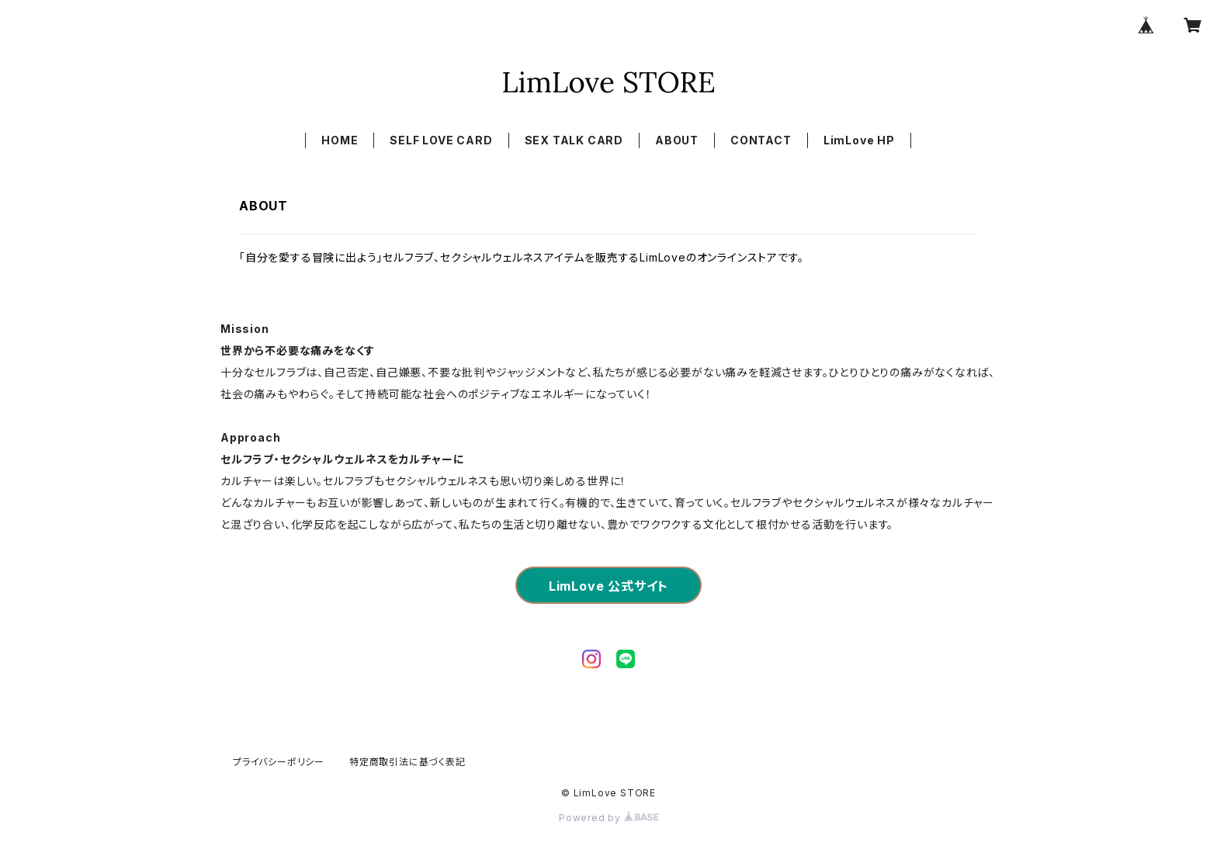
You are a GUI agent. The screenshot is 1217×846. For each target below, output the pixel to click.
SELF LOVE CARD (441, 140)
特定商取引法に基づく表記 (407, 762)
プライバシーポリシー (278, 762)
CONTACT (761, 140)
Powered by (608, 817)
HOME (339, 140)
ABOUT (677, 140)
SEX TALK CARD (574, 140)
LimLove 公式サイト (608, 586)
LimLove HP (859, 140)
